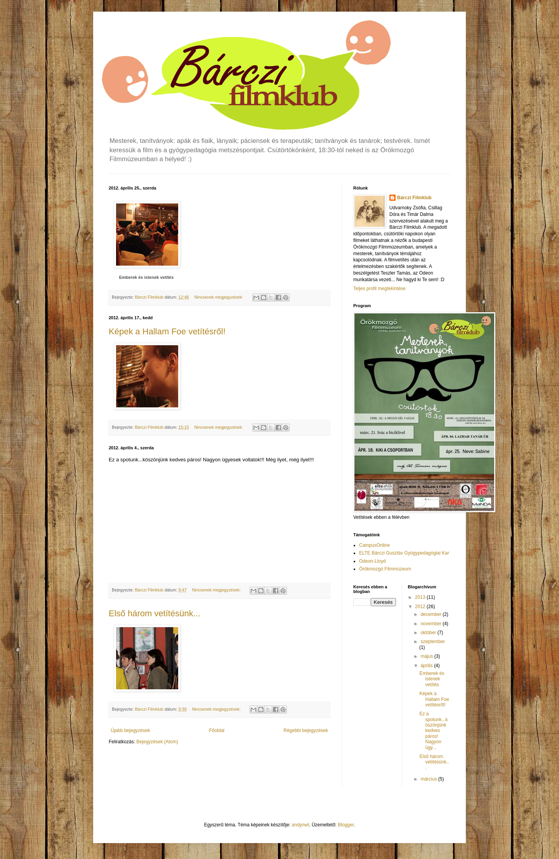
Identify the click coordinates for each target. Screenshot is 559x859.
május (427, 656)
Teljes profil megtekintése (379, 288)
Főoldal (216, 730)
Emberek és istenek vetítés (146, 277)
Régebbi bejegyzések (305, 730)
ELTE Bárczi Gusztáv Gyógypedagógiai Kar (404, 553)
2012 (421, 606)
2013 (421, 597)
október (428, 632)
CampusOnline (374, 545)
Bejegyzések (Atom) (157, 741)
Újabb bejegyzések (130, 730)
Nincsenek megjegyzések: (219, 297)
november (431, 623)
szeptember (432, 641)
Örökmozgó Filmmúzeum (385, 569)
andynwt (300, 825)
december (431, 614)
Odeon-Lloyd (372, 561)
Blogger (346, 825)
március (429, 779)
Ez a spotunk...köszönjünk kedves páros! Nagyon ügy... (433, 730)
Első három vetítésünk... (154, 613)
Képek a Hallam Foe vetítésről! (167, 331)
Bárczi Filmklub (414, 197)
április (427, 665)
